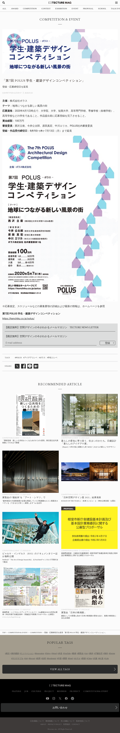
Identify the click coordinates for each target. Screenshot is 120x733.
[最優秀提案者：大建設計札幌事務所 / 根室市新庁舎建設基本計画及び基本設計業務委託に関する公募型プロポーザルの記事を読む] (89, 528)
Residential (52, 658)
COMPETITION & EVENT (12, 93)
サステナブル (17, 658)
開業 (65, 658)
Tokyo (48, 653)
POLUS (19, 357)
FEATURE (16, 691)
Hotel (71, 658)
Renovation (39, 653)
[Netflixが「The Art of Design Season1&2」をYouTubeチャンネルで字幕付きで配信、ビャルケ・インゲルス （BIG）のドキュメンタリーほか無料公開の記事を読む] (30, 528)
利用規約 (66, 724)
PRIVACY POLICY (55, 724)
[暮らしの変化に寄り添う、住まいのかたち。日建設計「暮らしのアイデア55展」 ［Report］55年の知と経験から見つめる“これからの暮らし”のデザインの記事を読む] (89, 415)
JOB (26, 691)
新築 (84, 658)
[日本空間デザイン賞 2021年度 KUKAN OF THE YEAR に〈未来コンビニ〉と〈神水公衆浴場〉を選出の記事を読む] (89, 472)
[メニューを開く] (116, 2)
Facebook (66, 698)
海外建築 (15, 653)
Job (26, 658)
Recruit (32, 658)
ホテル (77, 658)
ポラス (42, 357)
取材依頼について (83, 721)
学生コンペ (52, 357)
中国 (60, 658)
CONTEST (46, 8)
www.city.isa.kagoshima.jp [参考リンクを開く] (11, 617)
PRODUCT (75, 691)
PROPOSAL (88, 8)
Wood (54, 653)
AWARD (14, 8)
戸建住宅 (98, 653)
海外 (91, 653)
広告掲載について (37, 721)
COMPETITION (30, 8)
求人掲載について (68, 721)
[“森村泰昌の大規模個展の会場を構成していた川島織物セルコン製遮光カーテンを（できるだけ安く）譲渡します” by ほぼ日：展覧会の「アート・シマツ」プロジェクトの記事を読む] (30, 472)
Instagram (53, 698)
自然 (44, 658)
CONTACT (76, 724)
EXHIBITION (61, 8)
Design (112, 653)
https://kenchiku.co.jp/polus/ (18, 318)
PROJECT (49, 691)
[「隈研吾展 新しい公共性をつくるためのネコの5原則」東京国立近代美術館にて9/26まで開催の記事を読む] (30, 415)
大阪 (95, 658)
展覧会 (81, 653)
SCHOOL (102, 8)
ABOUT (43, 724)
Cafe (107, 658)
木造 (60, 653)
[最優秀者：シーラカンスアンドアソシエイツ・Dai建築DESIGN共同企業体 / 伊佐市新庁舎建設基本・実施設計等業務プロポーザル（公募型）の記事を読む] (30, 587)
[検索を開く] (3, 2)
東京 (8, 653)
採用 (38, 658)
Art (86, 653)
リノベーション (27, 653)
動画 (74, 653)
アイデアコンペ (30, 357)
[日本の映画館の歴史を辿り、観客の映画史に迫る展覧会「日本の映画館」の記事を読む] (89, 587)
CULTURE (36, 691)
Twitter (60, 698)
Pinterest (72, 698)
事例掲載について (52, 721)
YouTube (67, 653)
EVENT (75, 8)
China (90, 658)
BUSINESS (62, 691)
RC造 (101, 658)
